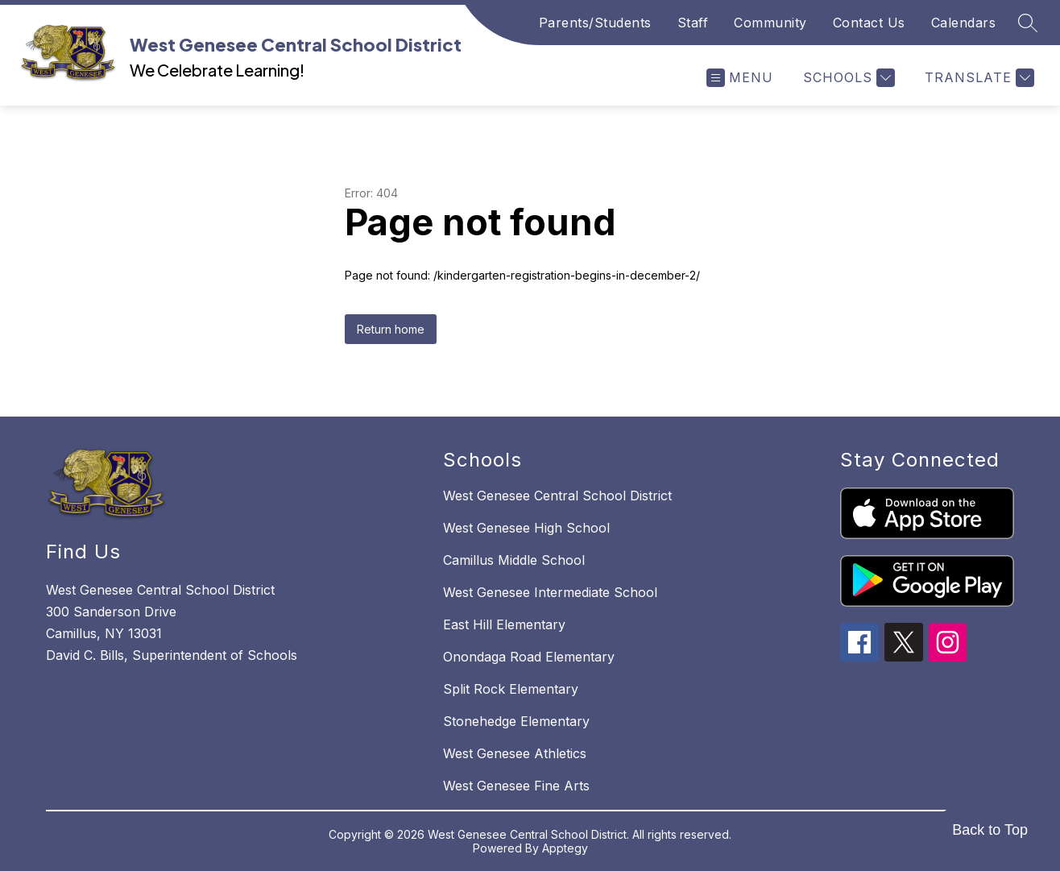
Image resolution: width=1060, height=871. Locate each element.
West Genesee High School (526, 528)
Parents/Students (595, 23)
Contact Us (869, 23)
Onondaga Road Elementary (529, 657)
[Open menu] (739, 78)
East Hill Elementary (504, 624)
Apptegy (565, 848)
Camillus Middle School (514, 560)
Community (770, 23)
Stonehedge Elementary (516, 721)
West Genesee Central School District (557, 495)
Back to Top (990, 830)
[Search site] (1027, 22)
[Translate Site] (977, 78)
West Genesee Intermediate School (550, 592)
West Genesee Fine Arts (516, 786)
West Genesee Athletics (514, 753)
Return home (390, 329)
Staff (693, 23)
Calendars (963, 23)
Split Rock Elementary (510, 689)
